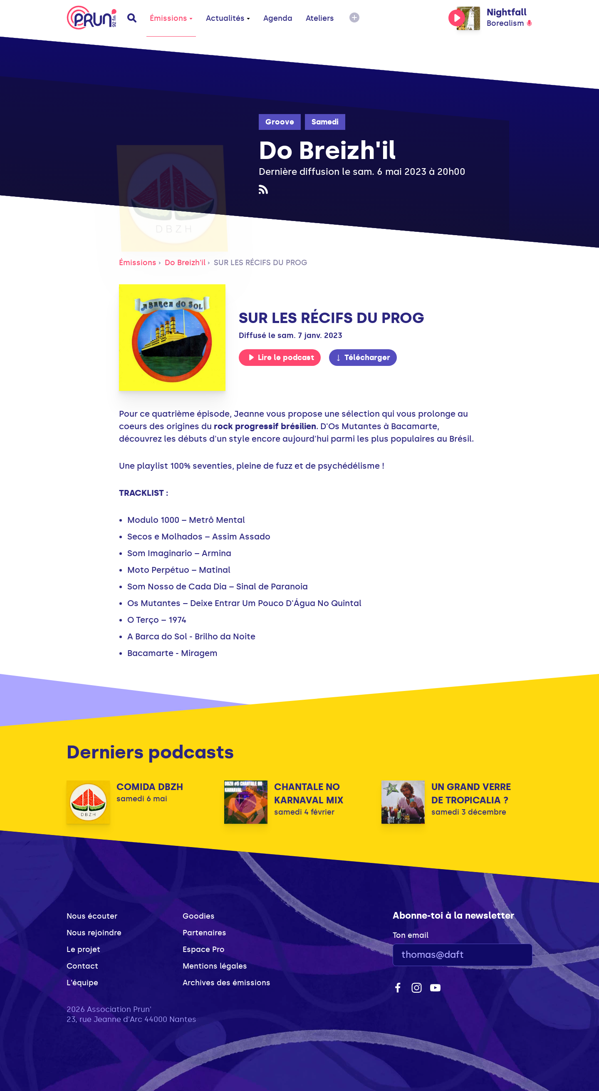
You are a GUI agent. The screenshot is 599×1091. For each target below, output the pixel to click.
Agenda (277, 18)
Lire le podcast (281, 357)
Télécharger (362, 357)
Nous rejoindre (94, 932)
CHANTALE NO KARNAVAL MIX (309, 793)
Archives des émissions (226, 982)
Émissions (171, 18)
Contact (82, 966)
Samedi (325, 122)
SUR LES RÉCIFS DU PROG (260, 262)
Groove (279, 122)
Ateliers (320, 18)
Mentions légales (215, 966)
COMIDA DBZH (149, 787)
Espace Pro (204, 949)
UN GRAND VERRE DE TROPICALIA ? (471, 793)
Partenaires (204, 932)
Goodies (199, 916)
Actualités (228, 18)
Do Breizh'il (185, 262)
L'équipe (82, 982)
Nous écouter (92, 916)
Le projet (83, 949)
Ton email (410, 935)
